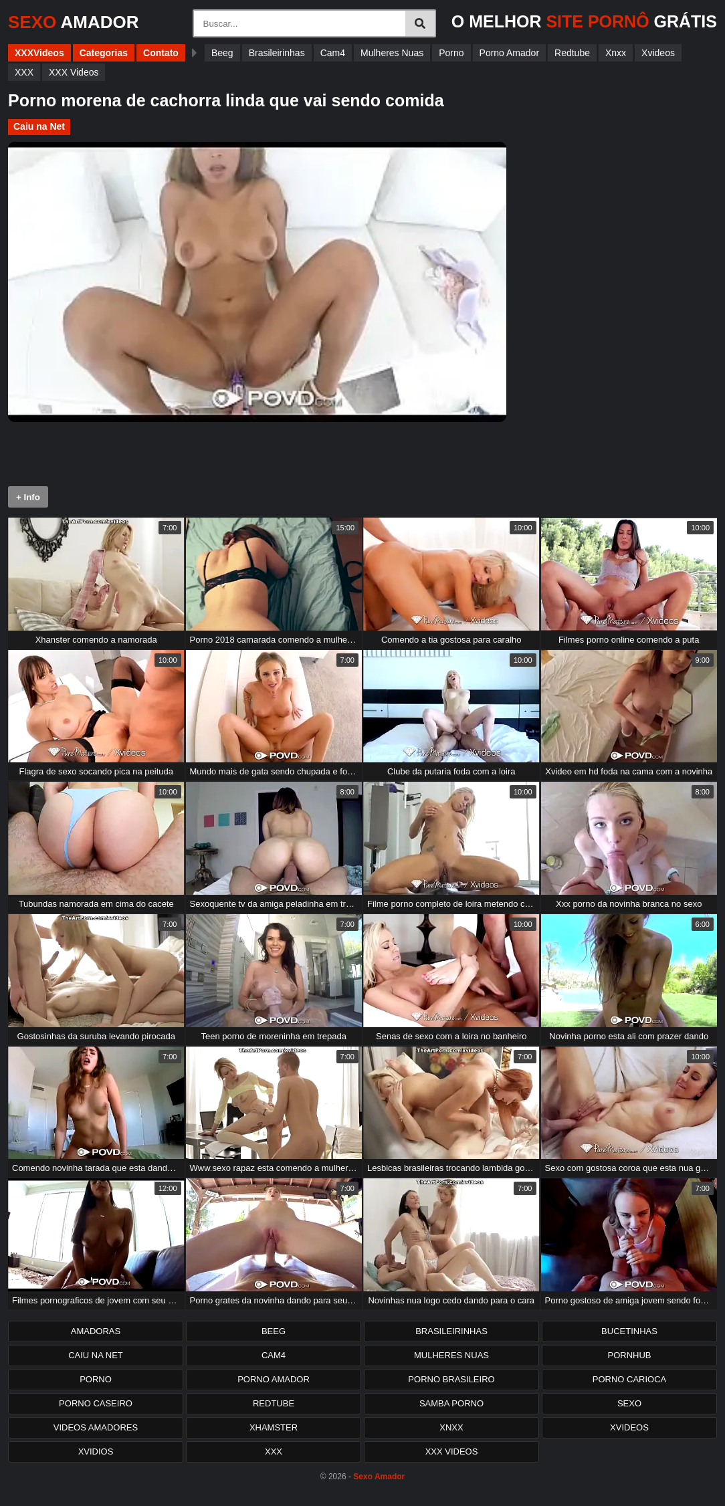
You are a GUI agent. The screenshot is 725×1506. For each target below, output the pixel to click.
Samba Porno (451, 1403)
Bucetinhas (629, 1331)
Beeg (222, 52)
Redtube (572, 52)
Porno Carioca (630, 1379)
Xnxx (615, 52)
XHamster (273, 1427)
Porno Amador (510, 52)
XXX (24, 72)
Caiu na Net (39, 126)
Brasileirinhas (277, 52)
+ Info (28, 497)
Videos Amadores (96, 1427)
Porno (451, 52)
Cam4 (332, 52)
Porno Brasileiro (451, 1379)
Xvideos (658, 52)
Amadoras (95, 1331)
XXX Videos (73, 72)
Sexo (629, 1403)
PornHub (629, 1355)
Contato (161, 52)
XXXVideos (39, 52)
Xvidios (96, 1451)
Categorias (104, 52)
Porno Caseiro (95, 1403)
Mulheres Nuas (391, 52)
